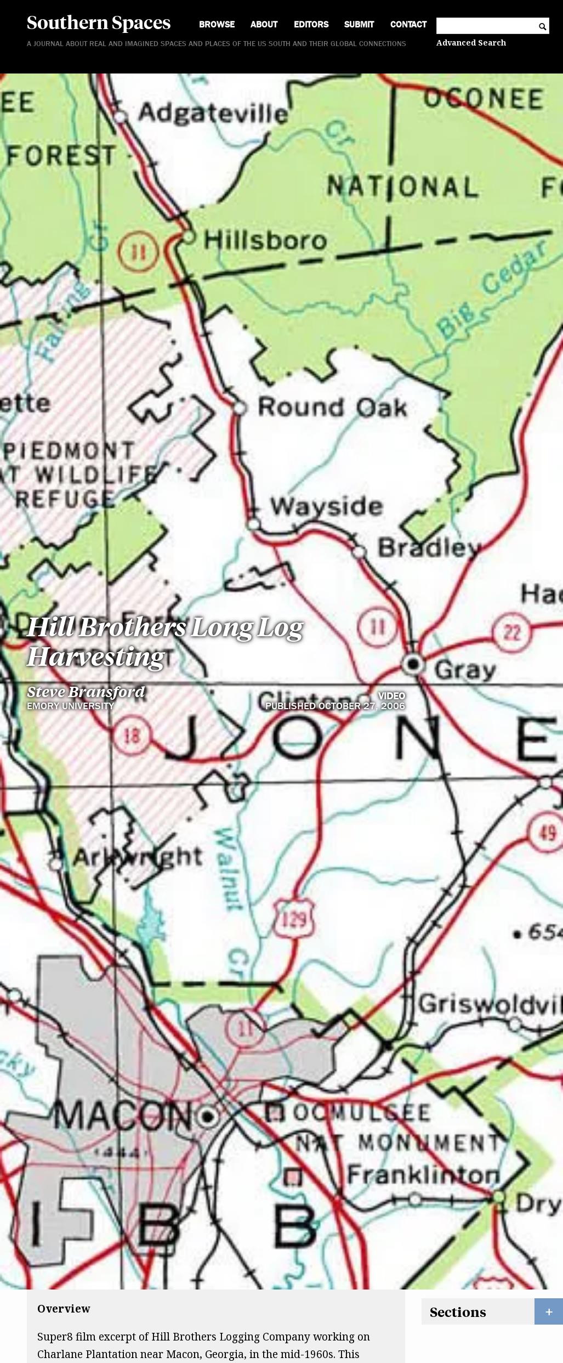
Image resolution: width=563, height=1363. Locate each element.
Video (391, 579)
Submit (359, 24)
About (264, 24)
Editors (311, 24)
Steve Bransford (86, 574)
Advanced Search (471, 42)
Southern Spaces (99, 21)
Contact (408, 24)
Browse (217, 24)
